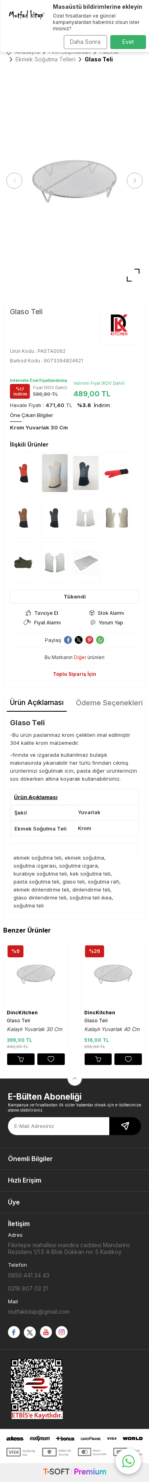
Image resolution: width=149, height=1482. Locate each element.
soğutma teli (29, 905)
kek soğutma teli (90, 873)
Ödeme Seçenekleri (109, 703)
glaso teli (73, 881)
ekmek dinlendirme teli (41, 889)
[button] (14, 181)
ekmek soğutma (84, 857)
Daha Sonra (85, 41)
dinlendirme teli (91, 889)
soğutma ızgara (78, 865)
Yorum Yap (106, 623)
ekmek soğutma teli (38, 857)
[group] (74, 180)
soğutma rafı (103, 881)
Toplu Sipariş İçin (74, 674)
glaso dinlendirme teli (40, 897)
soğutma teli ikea (91, 897)
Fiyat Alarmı (42, 623)
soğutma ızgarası (35, 865)
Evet (128, 41)
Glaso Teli (18, 1020)
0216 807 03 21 (28, 1288)
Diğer (80, 657)
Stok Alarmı (106, 613)
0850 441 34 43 (28, 1275)
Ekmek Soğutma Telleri (45, 59)
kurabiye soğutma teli (40, 873)
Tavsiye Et (42, 613)
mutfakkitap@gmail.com (39, 1311)
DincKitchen (22, 1013)
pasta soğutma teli (36, 881)
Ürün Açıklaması (37, 702)
